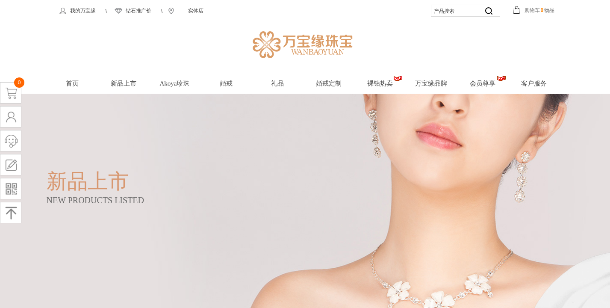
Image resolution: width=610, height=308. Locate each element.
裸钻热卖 (380, 83)
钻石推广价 (138, 11)
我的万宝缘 (83, 11)
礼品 (277, 83)
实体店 (195, 11)
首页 (72, 83)
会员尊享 (482, 83)
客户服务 (534, 83)
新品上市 (123, 83)
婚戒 (226, 83)
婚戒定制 (329, 83)
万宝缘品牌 (431, 83)
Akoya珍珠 (175, 83)
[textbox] (454, 11)
